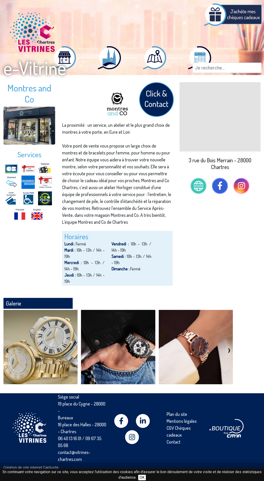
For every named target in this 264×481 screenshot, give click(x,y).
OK (142, 477)
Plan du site (177, 414)
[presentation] (7, 349)
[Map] (220, 116)
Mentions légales (182, 421)
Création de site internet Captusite (31, 467)
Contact (173, 442)
